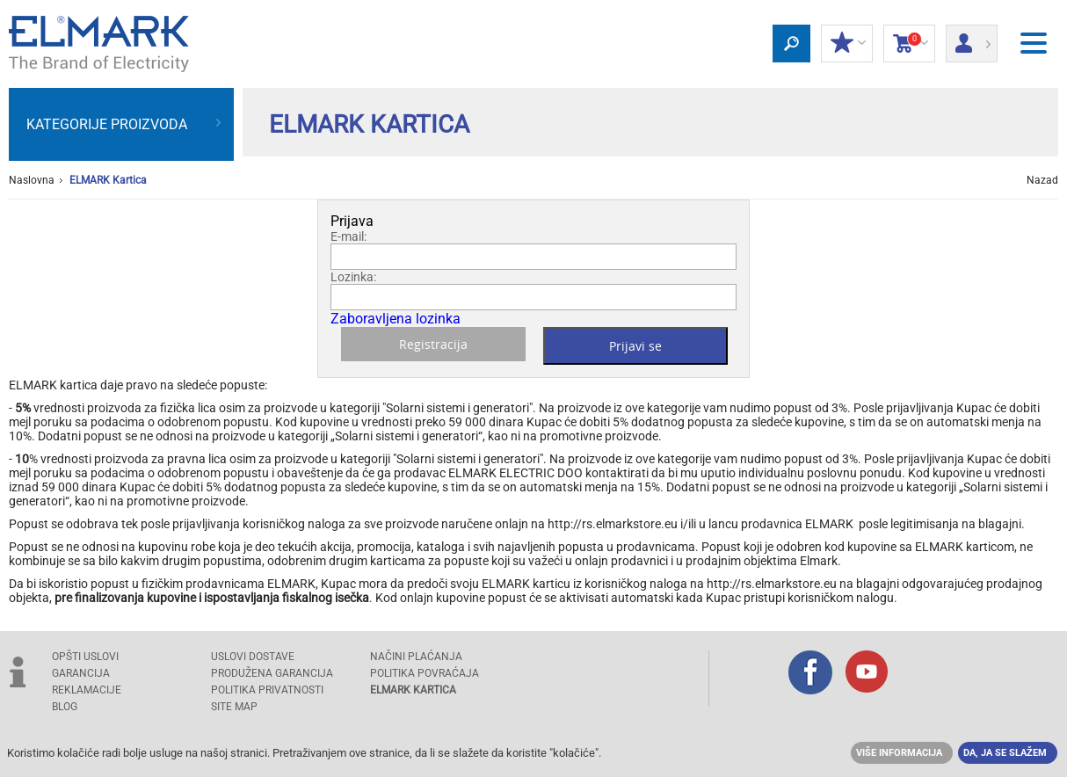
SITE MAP (234, 707)
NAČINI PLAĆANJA (416, 656)
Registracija (433, 344)
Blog (64, 707)
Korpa (909, 44)
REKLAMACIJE (86, 690)
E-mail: (348, 236)
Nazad (1042, 180)
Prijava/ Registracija (971, 38)
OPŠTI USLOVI (85, 656)
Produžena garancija (272, 673)
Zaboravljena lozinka (395, 318)
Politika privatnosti (267, 690)
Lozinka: (353, 277)
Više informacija (899, 753)
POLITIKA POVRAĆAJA (424, 673)
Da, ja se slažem (1005, 753)
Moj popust (847, 44)
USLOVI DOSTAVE (252, 656)
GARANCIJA (81, 673)
